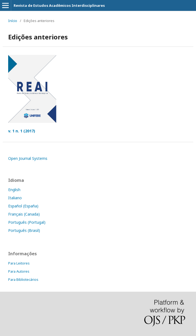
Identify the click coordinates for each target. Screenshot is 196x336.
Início (12, 20)
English (14, 189)
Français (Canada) (24, 214)
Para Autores (18, 271)
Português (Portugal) (26, 222)
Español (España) (23, 206)
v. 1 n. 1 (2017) (21, 130)
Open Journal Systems (27, 158)
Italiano (15, 197)
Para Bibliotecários (23, 279)
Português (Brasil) (24, 230)
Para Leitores (19, 263)
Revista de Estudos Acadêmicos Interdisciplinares (59, 5)
